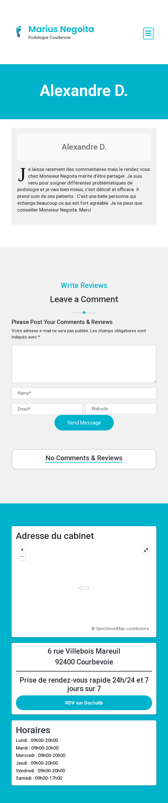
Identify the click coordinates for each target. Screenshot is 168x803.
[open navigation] (148, 33)
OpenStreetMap (110, 628)
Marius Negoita (61, 29)
